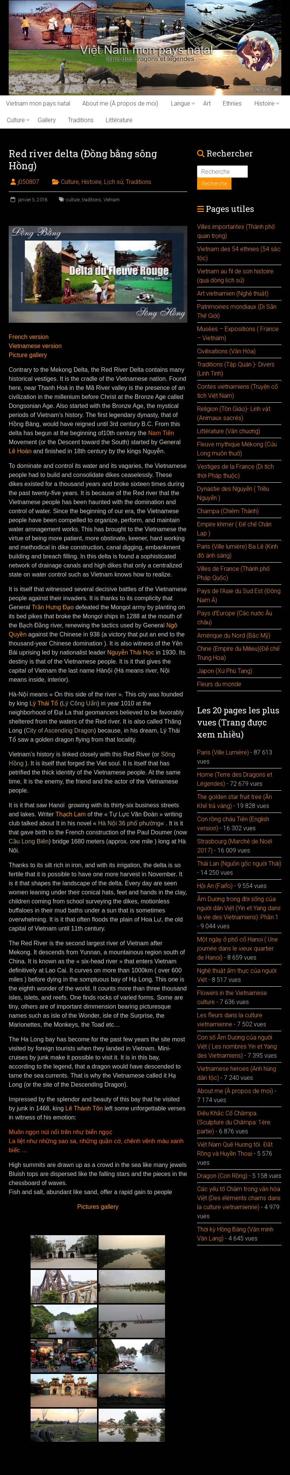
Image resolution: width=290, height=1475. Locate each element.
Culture (16, 120)
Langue (180, 103)
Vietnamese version (35, 346)
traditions (91, 199)
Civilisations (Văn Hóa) (226, 351)
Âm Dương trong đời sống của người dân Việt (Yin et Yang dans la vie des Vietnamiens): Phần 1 (239, 908)
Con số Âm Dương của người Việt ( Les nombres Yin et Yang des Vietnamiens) (237, 1046)
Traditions (81, 120)
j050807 (28, 182)
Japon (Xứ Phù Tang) (224, 671)
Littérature (119, 120)
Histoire (265, 103)
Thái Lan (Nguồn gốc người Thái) (239, 863)
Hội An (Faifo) (215, 885)
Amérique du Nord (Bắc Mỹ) (233, 635)
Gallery (47, 120)
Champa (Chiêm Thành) (228, 511)
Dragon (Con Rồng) (222, 1175)
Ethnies (232, 103)
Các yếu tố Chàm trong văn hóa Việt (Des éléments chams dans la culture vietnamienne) (239, 1198)
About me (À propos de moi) (120, 103)
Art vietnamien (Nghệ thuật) (232, 293)
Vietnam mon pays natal (38, 103)
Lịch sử (113, 182)
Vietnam (111, 199)
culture (73, 199)
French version (29, 337)
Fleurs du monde (219, 684)
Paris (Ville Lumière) (223, 752)
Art (207, 103)
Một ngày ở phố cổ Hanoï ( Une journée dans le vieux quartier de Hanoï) (237, 948)
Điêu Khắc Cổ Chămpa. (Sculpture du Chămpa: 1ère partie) (233, 1122)
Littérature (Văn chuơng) (228, 431)
